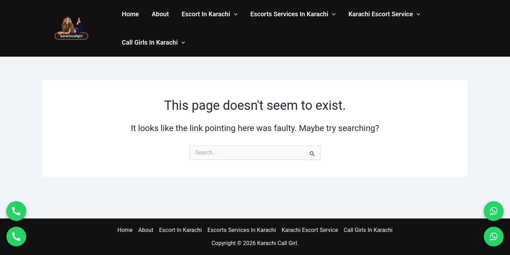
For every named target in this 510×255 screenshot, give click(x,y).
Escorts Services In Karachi (293, 14)
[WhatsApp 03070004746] (494, 211)
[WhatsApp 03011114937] (494, 236)
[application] (234, 14)
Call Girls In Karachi (153, 42)
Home (130, 14)
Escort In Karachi (210, 14)
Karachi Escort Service (384, 14)
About (160, 14)
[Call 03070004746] (16, 211)
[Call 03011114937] (16, 236)
